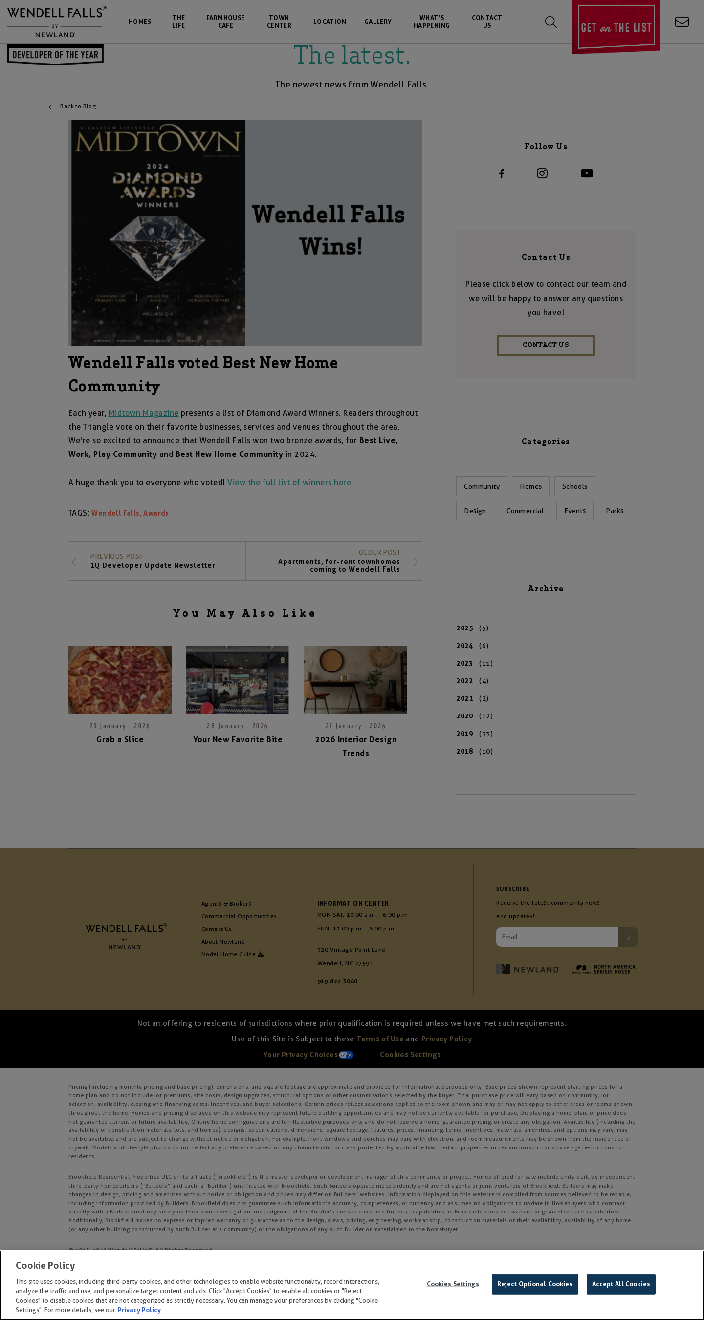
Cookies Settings (453, 1284)
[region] (352, 1285)
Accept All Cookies (621, 1284)
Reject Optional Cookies (535, 1284)
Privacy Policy (139, 1310)
